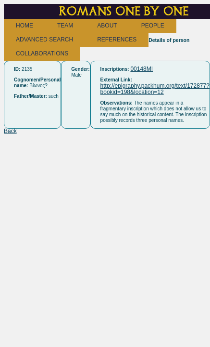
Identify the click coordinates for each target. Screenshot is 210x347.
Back (10, 131)
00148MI (141, 69)
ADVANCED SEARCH (44, 39)
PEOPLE (152, 25)
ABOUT (107, 25)
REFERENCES (116, 39)
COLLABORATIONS (42, 53)
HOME (24, 25)
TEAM (65, 25)
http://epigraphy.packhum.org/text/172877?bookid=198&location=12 (155, 88)
